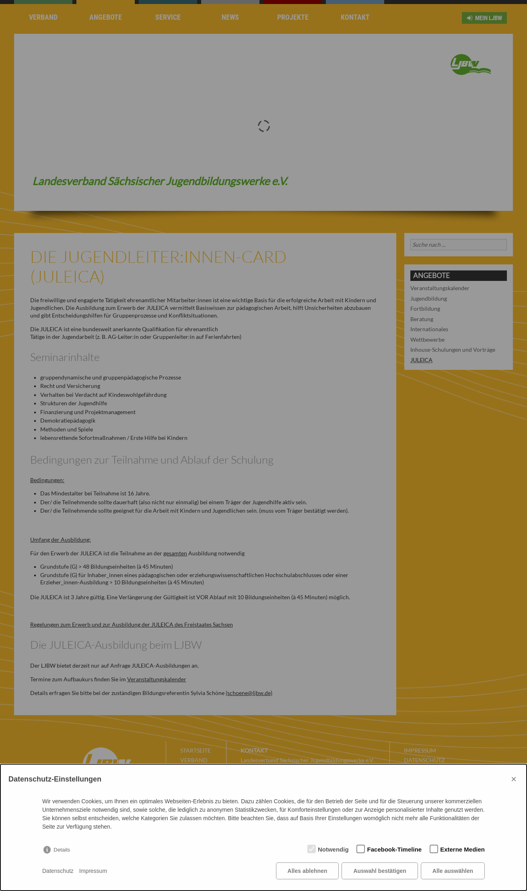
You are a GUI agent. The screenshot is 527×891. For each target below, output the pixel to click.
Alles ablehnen (307, 871)
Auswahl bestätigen (379, 871)
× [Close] (514, 778)
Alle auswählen (452, 871)
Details (62, 850)
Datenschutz (58, 871)
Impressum (93, 871)
